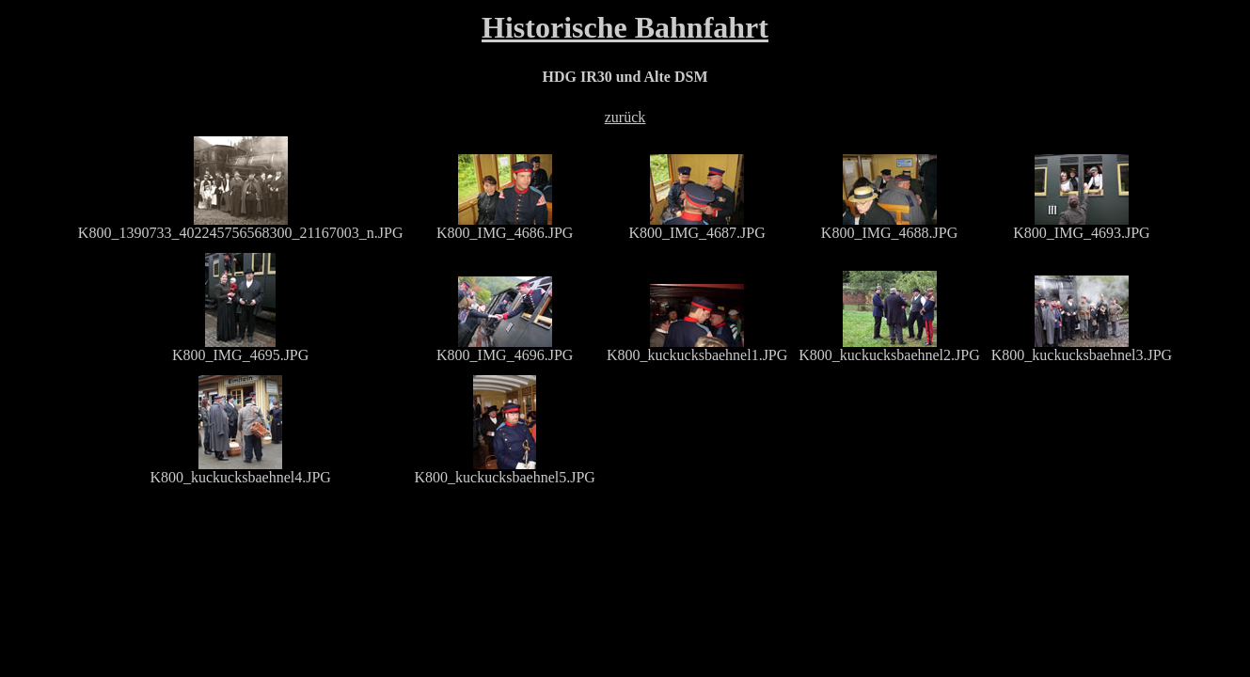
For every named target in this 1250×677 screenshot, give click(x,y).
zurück (625, 117)
